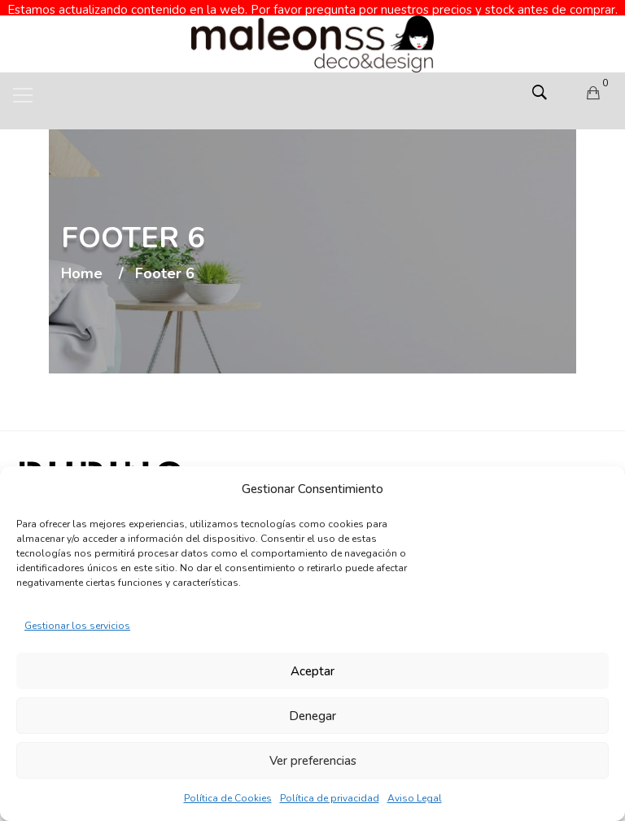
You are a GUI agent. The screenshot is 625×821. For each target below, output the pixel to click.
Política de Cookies (228, 798)
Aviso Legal (414, 798)
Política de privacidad (329, 798)
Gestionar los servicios (77, 625)
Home (82, 260)
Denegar (312, 716)
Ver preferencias (312, 761)
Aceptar (312, 671)
